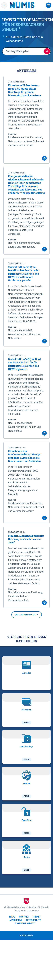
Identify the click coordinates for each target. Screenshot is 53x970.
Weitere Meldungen (26, 615)
